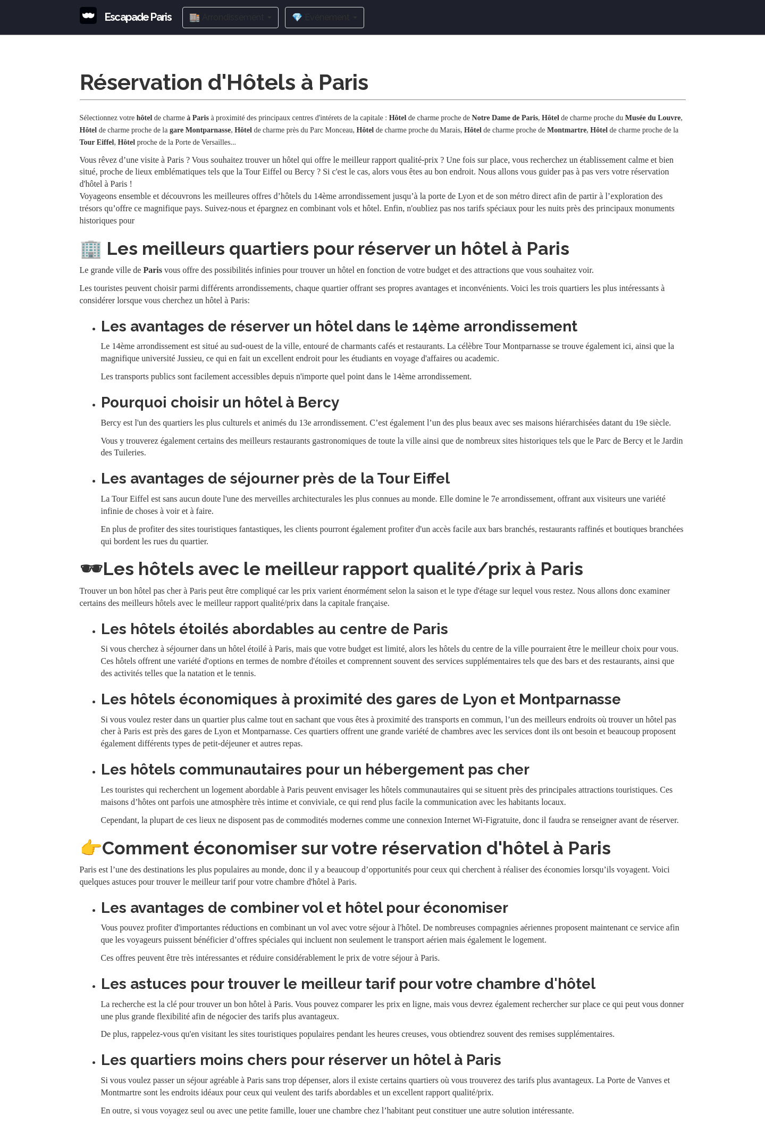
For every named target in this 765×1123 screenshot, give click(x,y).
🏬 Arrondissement (230, 17)
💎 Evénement (324, 17)
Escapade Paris (138, 17)
